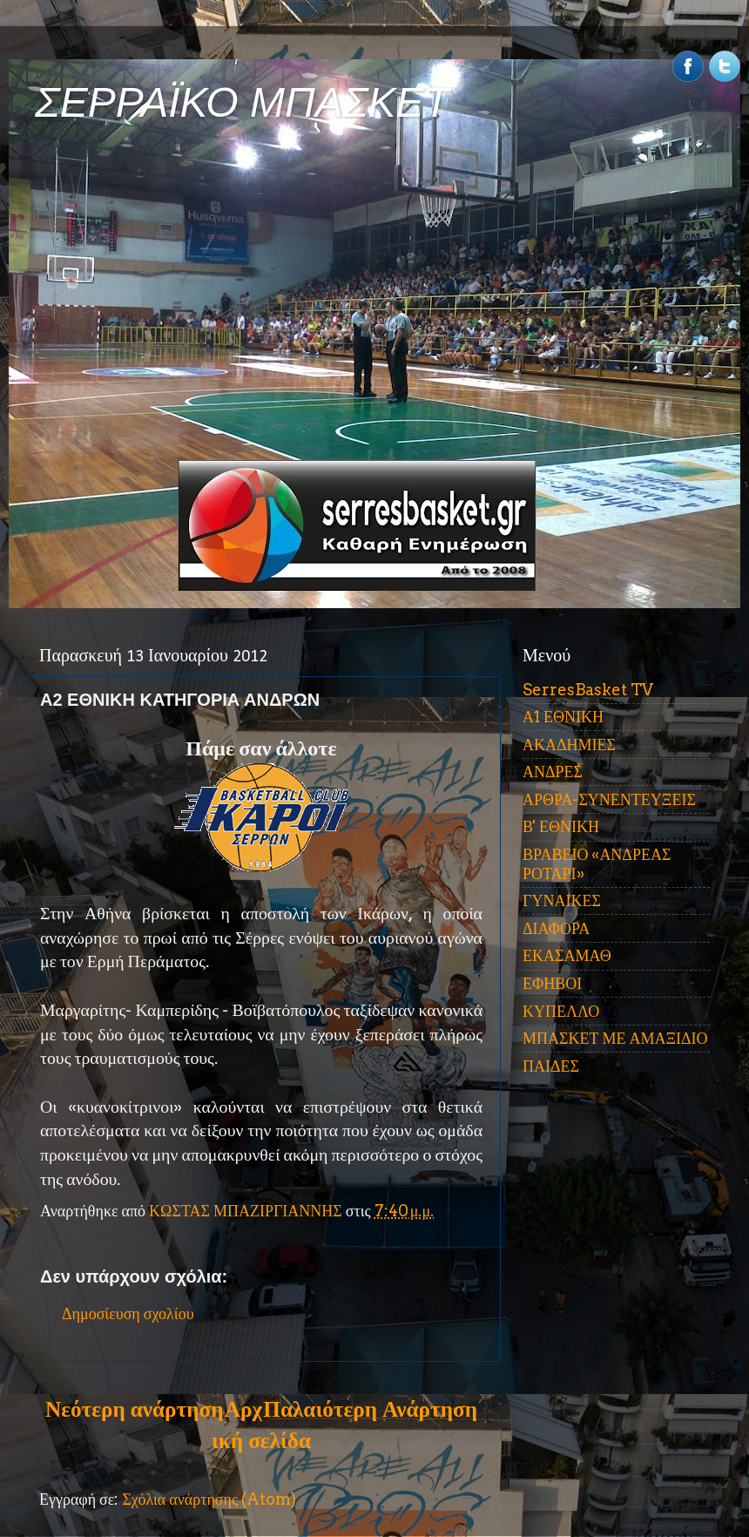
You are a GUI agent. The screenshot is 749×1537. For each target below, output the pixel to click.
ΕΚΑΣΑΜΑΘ (567, 955)
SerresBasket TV (588, 689)
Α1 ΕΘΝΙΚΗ (563, 717)
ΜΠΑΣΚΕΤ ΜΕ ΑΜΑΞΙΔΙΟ (615, 1038)
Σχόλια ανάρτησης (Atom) (209, 1499)
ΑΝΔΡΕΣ (553, 771)
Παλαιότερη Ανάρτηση (370, 1409)
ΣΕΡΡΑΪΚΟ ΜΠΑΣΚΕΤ (242, 102)
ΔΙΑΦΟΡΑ (556, 928)
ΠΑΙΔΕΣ (551, 1066)
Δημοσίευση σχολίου (128, 1313)
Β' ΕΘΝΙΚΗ (561, 826)
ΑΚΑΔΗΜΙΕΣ (569, 744)
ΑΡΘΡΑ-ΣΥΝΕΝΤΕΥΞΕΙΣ (609, 799)
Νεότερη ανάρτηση (134, 1409)
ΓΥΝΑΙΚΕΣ (562, 900)
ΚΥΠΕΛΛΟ (561, 1011)
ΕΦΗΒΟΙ (552, 983)
